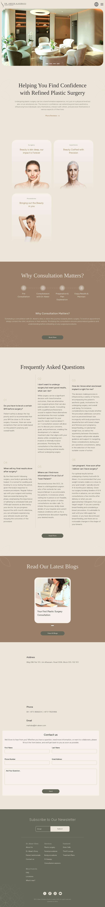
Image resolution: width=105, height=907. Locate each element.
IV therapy (48, 859)
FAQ (27, 873)
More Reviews (51, 116)
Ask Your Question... (13, 771)
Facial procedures (50, 851)
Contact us (30, 859)
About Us (29, 847)
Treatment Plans (69, 855)
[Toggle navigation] (102, 4)
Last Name (56, 748)
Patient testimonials (33, 855)
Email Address (57, 759)
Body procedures (50, 855)
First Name (8, 748)
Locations (29, 876)
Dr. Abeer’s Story (32, 851)
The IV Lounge (68, 851)
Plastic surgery (49, 847)
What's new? (30, 880)
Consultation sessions (52, 863)
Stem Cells (67, 847)
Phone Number (10, 759)
